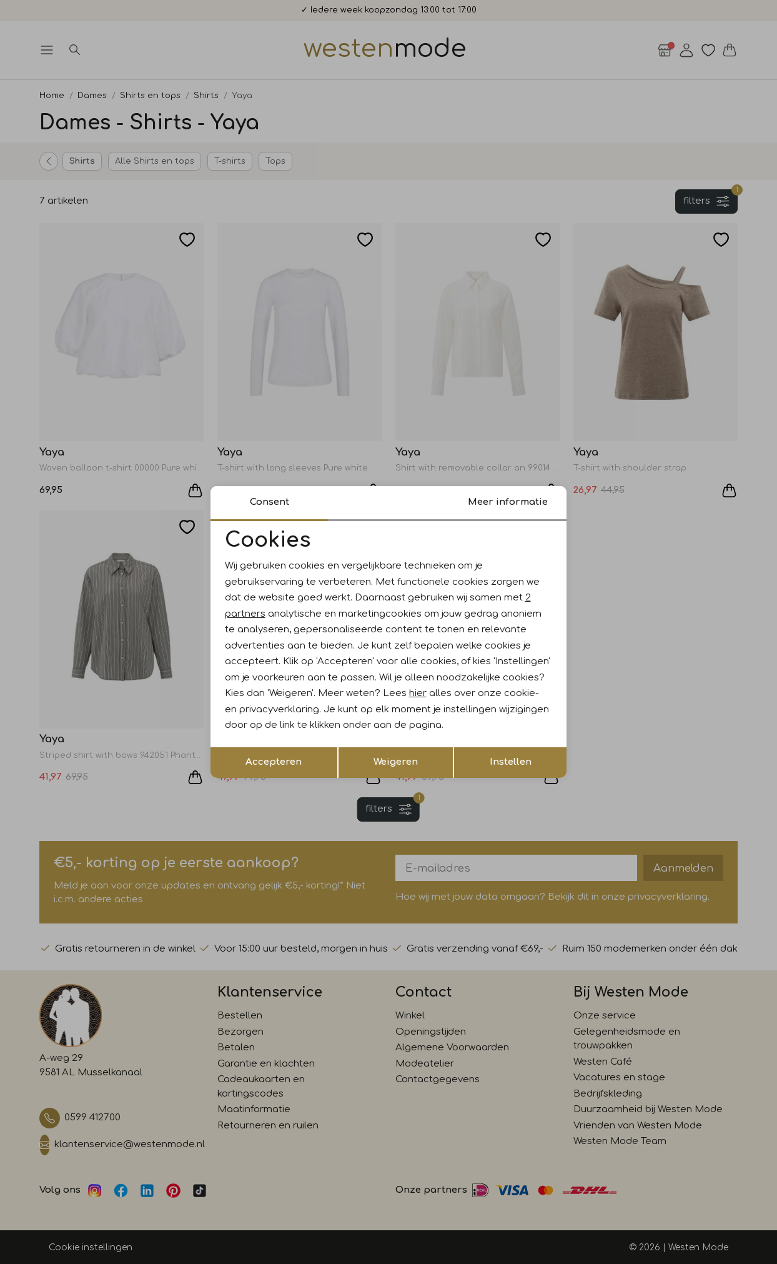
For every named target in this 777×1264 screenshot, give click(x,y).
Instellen (511, 762)
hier (418, 693)
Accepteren (273, 762)
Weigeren (396, 762)
